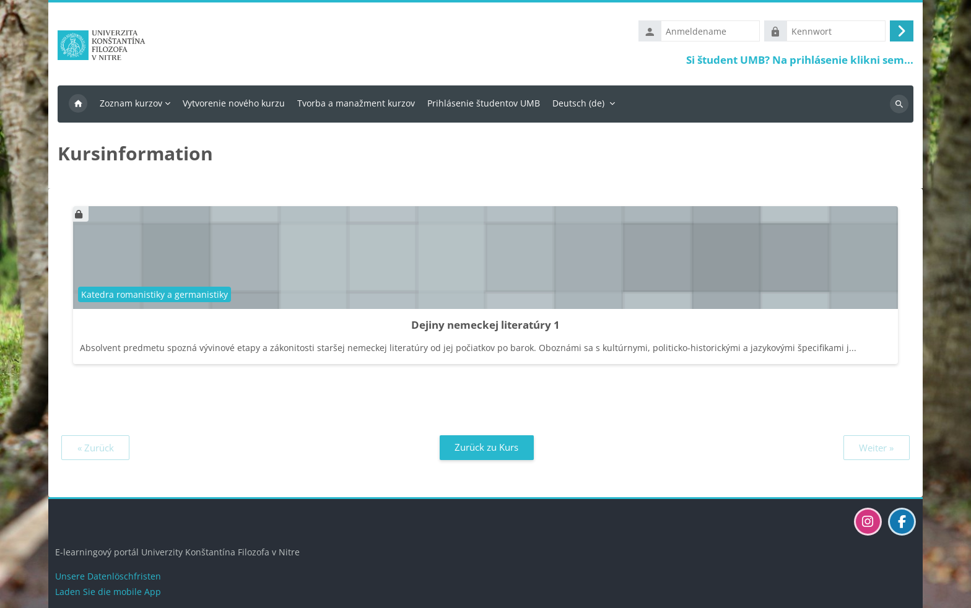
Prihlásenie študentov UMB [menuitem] (483, 103)
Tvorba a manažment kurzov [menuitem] (356, 103)
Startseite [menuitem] (78, 104)
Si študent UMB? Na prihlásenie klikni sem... (799, 60)
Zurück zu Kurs (486, 447)
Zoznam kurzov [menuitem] (131, 103)
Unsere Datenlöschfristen (108, 576)
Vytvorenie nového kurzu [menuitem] (234, 103)
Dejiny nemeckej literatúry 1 (485, 325)
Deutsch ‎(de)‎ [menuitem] (578, 103)
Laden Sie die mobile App (108, 591)
